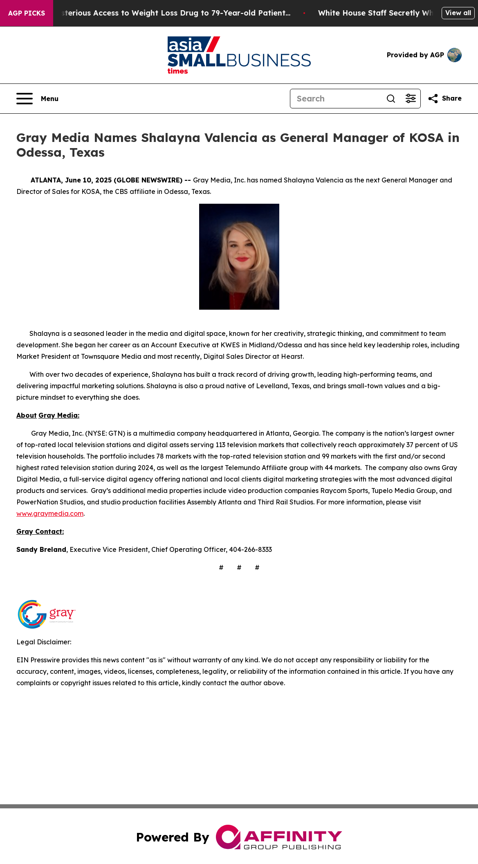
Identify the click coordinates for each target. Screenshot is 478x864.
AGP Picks (26, 13)
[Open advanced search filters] (410, 98)
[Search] (335, 98)
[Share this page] (444, 98)
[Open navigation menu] (37, 98)
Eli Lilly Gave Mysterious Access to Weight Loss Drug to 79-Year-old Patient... (161, 13)
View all (458, 13)
